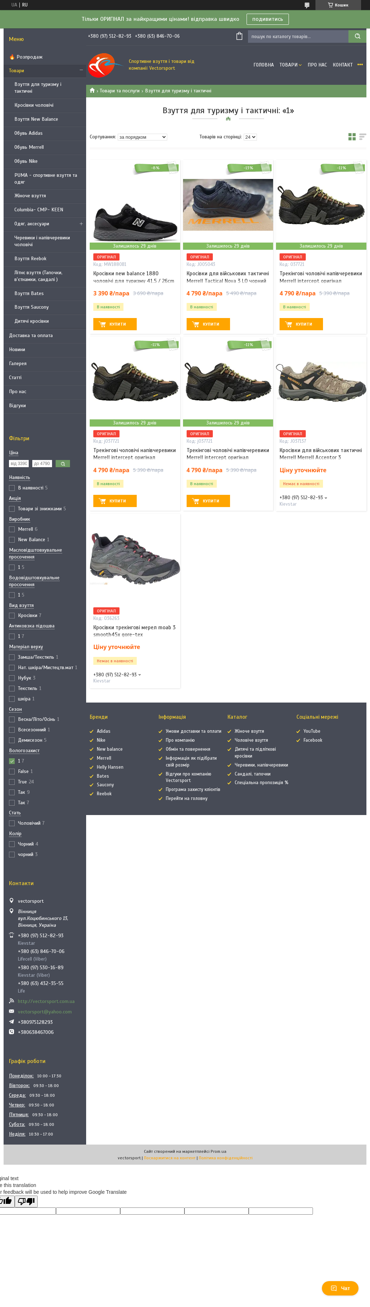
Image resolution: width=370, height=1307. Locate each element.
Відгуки (17, 405)
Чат (340, 1288)
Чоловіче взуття (251, 740)
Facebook (313, 740)
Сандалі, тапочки (253, 774)
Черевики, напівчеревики (261, 765)
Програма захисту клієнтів (193, 789)
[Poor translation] (26, 1201)
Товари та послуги (120, 91)
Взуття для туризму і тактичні (37, 87)
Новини (17, 349)
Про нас (17, 391)
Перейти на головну (186, 798)
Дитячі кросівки (31, 321)
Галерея (18, 363)
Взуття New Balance (36, 119)
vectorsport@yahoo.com (45, 1012)
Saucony (105, 785)
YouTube (312, 731)
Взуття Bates (29, 293)
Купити (117, 324)
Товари (16, 71)
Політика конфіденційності (226, 1157)
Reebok (104, 794)
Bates (103, 776)
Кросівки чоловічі (33, 105)
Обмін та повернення (188, 749)
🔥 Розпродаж (26, 57)
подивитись (267, 19)
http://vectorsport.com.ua (46, 1001)
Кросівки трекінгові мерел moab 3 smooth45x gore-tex (134, 631)
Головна (263, 65)
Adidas (104, 731)
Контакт (343, 65)
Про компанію (180, 740)
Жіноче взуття (30, 196)
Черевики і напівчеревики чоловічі (42, 241)
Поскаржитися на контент (170, 1157)
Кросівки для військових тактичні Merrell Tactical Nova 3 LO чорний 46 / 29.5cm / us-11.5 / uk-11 (228, 280)
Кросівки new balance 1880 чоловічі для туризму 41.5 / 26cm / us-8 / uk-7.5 (133, 280)
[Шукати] (357, 36)
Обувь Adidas (28, 133)
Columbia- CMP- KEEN (38, 210)
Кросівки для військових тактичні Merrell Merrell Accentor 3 (321, 454)
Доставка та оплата (31, 335)
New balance (110, 749)
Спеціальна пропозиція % (262, 783)
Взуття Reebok (30, 259)
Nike (101, 740)
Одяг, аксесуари (31, 224)
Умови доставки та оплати (193, 731)
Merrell (104, 758)
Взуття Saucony (31, 307)
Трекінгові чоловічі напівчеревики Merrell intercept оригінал (321, 277)
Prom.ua (218, 1151)
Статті (15, 377)
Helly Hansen (110, 767)
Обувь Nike (26, 161)
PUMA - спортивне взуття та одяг (45, 178)
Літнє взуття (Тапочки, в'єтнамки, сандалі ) (38, 276)
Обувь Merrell (29, 147)
